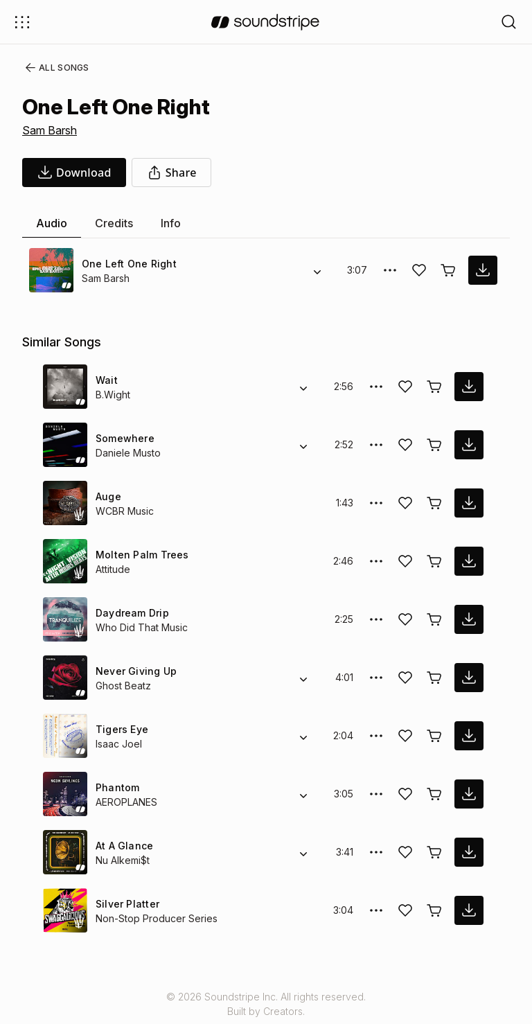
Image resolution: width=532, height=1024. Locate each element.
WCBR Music (124, 511)
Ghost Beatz (123, 685)
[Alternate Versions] (317, 270)
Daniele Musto (128, 452)
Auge (108, 496)
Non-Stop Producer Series (154, 918)
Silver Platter (126, 903)
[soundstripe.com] (265, 22)
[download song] (74, 172)
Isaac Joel (117, 743)
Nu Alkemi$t (124, 860)
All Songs (54, 68)
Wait (106, 380)
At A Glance (123, 845)
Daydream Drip (132, 612)
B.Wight (113, 394)
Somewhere (124, 438)
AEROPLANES (126, 802)
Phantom (117, 787)
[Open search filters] (509, 21)
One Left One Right (127, 263)
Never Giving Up (134, 671)
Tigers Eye (120, 729)
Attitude (114, 569)
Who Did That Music (141, 627)
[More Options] (390, 270)
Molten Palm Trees (140, 554)
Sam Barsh (50, 130)
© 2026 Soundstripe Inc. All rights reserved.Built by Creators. (266, 1004)
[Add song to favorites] (419, 270)
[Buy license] (448, 270)
